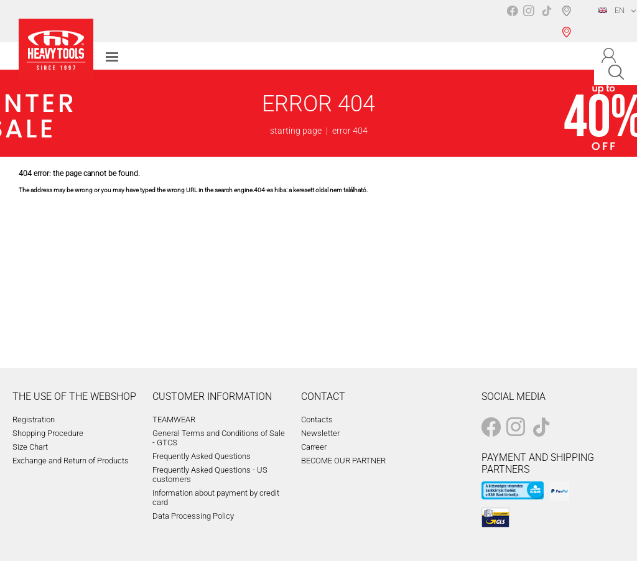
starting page (296, 131)
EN (611, 10)
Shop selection (568, 21)
